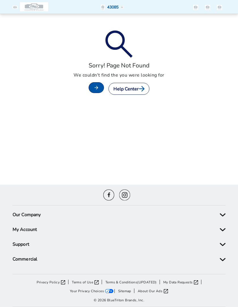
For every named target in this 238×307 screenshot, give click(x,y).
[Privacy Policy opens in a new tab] (53, 282)
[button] (16, 6)
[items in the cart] (219, 6)
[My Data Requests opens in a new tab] (182, 282)
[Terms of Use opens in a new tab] (87, 282)
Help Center (128, 89)
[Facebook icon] (108, 194)
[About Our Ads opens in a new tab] (153, 291)
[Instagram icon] (124, 194)
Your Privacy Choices (87, 291)
